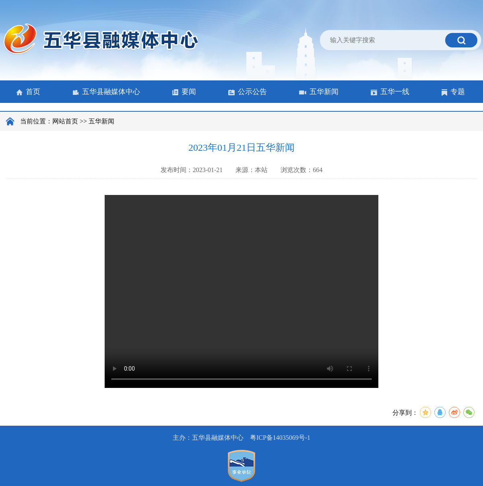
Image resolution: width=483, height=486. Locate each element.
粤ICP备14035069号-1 (280, 437)
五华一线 (390, 92)
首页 (28, 92)
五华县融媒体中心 (106, 92)
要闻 (184, 92)
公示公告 (247, 92)
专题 (453, 92)
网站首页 (65, 121)
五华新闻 (319, 92)
